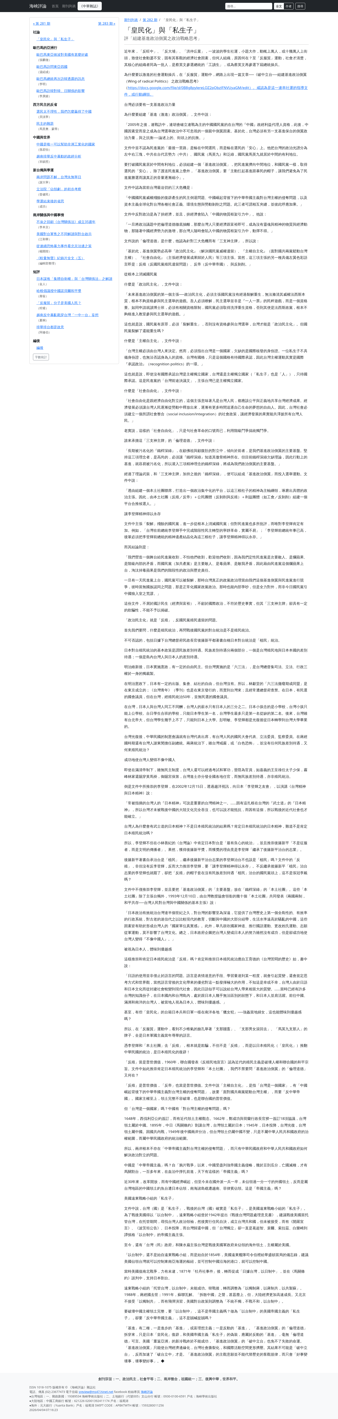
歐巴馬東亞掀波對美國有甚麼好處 (62, 54)
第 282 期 (150, 19)
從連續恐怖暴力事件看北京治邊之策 (64, 246)
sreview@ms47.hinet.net (96, 1392)
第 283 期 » (106, 23)
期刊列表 (69, 6)
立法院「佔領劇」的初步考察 (58, 189)
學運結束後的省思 (50, 201)
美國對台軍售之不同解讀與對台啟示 (64, 233)
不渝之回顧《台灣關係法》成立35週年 (65, 221)
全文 (279, 6)
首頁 (55, 6)
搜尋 (300, 6)
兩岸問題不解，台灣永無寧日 (58, 177)
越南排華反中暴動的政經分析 (58, 156)
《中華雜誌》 (89, 6)
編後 (39, 347)
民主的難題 (45, 123)
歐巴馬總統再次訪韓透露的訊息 (60, 78)
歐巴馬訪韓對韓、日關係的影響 (60, 90)
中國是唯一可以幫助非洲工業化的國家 (65, 144)
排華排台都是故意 (50, 327)
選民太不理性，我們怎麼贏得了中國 (64, 111)
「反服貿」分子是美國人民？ (58, 302)
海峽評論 (38, 6)
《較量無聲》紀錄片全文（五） (60, 258)
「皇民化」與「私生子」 (55, 39)
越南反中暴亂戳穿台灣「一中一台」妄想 (67, 315)
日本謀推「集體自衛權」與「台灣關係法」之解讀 (74, 278)
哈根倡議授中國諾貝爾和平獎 (58, 290)
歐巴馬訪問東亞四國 (51, 66)
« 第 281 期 (41, 23)
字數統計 (41, 357)
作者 (289, 6)
